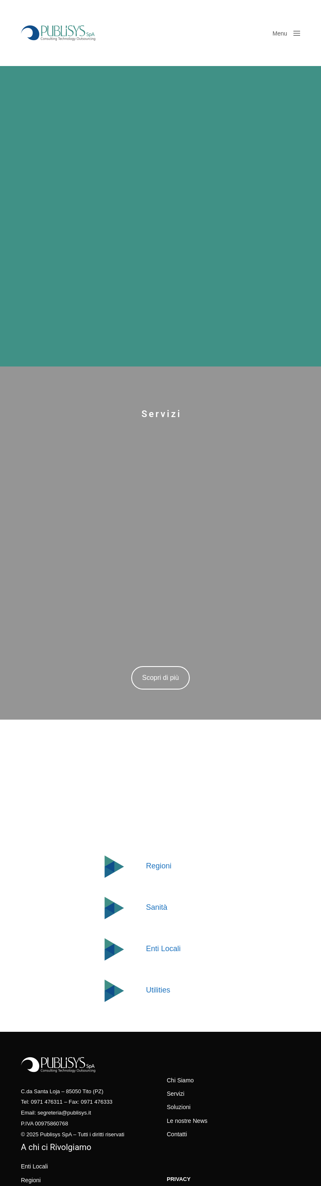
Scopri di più (160, 677)
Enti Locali (163, 948)
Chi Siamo (180, 1080)
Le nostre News (187, 1120)
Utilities (158, 990)
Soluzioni (179, 1107)
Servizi (175, 1093)
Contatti (177, 1134)
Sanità (156, 907)
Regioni (158, 866)
